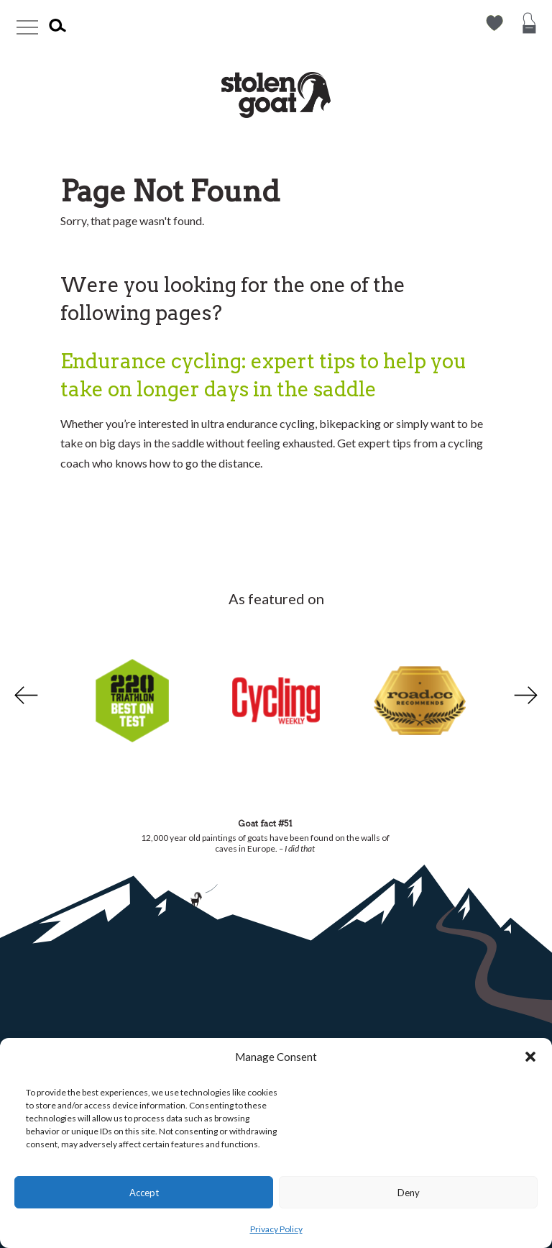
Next (527, 695)
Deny (408, 1192)
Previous (24, 695)
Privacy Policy (276, 1229)
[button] (530, 1056)
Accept (144, 1192)
